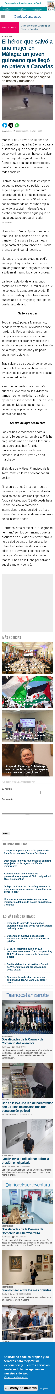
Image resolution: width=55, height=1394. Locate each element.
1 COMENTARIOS (25, 1166)
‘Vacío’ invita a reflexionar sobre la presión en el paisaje (25, 1160)
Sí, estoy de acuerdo (21, 1388)
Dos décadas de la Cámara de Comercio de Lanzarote (22, 1041)
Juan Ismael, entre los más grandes (26, 1290)
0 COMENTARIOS (22, 131)
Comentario (8, 799)
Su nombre (7, 789)
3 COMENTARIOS (20, 1047)
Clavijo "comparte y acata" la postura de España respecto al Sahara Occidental (23, 667)
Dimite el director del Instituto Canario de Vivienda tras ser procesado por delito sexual (28, 967)
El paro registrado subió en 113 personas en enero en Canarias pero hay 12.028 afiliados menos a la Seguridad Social (29, 953)
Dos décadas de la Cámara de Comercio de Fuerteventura (22, 1231)
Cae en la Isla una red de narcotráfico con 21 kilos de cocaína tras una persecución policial (27, 1107)
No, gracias (44, 1389)
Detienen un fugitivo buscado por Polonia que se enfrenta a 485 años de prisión (28, 939)
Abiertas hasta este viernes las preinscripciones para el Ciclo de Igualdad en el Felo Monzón (25, 735)
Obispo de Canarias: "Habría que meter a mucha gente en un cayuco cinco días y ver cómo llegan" (26, 769)
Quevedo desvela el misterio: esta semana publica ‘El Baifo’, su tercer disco (26, 980)
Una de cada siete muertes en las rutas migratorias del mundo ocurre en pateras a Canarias (28, 902)
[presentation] (24, 824)
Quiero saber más (16, 1377)
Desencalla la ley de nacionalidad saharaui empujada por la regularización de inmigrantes (25, 701)
